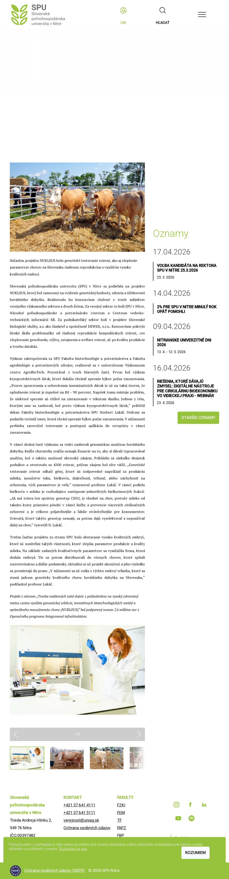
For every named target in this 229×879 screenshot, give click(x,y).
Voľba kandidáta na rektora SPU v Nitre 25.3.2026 (186, 268)
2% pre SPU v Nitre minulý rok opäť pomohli (186, 309)
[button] (15, 734)
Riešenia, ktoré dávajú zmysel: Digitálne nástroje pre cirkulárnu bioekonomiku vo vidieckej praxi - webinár (187, 388)
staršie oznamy (198, 417)
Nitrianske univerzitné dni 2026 (184, 342)
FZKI (121, 805)
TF (119, 820)
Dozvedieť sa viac (73, 849)
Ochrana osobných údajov (87, 827)
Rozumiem (195, 852)
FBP (120, 835)
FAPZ (121, 827)
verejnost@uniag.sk (81, 820)
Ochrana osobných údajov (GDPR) (55, 870)
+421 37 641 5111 (79, 812)
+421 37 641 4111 (79, 805)
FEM (121, 812)
